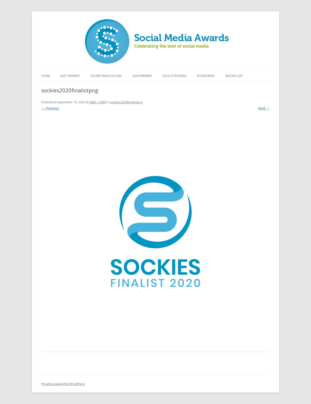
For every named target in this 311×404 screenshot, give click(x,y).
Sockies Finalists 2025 (106, 76)
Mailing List (234, 76)
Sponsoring (206, 76)
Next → (264, 108)
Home (45, 76)
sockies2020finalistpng (126, 102)
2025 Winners (70, 76)
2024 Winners (142, 76)
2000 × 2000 (97, 102)
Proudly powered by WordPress (63, 384)
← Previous (50, 108)
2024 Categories (174, 76)
